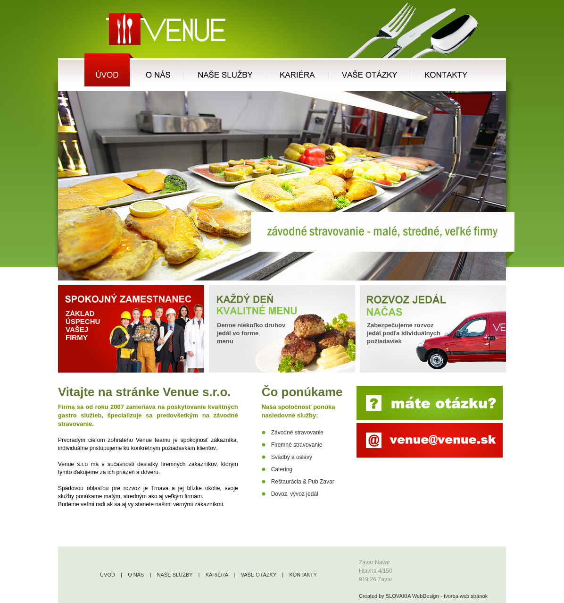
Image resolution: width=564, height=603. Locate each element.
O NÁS (136, 575)
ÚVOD (107, 575)
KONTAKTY (302, 575)
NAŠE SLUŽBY (175, 575)
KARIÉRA (217, 575)
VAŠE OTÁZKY (258, 575)
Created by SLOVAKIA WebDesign (399, 596)
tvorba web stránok (466, 596)
